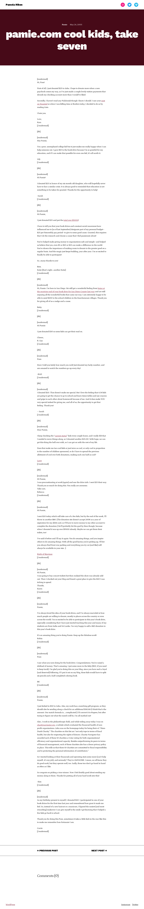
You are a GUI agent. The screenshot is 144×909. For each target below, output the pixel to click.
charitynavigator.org (46, 725)
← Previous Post (47, 850)
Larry (39, 461)
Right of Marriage (44, 554)
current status (61, 436)
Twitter (135, 904)
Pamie (64, 25)
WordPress (10, 904)
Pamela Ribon (14, 4)
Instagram (125, 904)
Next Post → (99, 850)
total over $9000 (71, 220)
